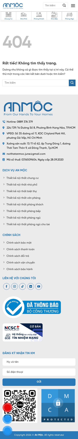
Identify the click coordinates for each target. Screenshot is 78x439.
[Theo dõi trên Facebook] (6, 286)
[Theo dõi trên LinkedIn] (30, 286)
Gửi (39, 382)
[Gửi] (64, 5)
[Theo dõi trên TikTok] (22, 286)
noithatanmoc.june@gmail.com (26, 154)
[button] (73, 5)
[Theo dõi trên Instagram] (14, 286)
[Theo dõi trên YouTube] (38, 286)
